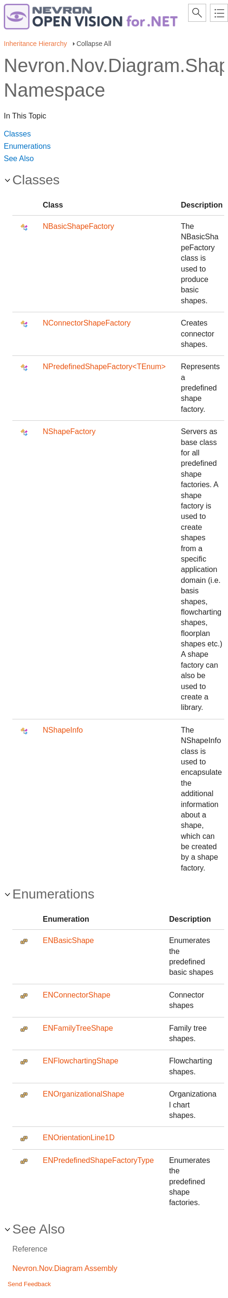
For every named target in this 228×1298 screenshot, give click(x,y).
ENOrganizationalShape (83, 1094)
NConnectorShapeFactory (87, 323)
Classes (17, 134)
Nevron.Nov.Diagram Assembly (64, 1268)
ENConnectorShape (76, 995)
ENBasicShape (68, 940)
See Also (19, 158)
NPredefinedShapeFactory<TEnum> (104, 367)
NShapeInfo (63, 730)
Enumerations (27, 146)
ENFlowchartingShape (80, 1061)
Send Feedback (29, 1284)
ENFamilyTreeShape (78, 1028)
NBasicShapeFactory (78, 226)
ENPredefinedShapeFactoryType (98, 1160)
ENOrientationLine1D (78, 1138)
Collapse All (93, 43)
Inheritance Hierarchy (35, 43)
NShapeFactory (69, 431)
